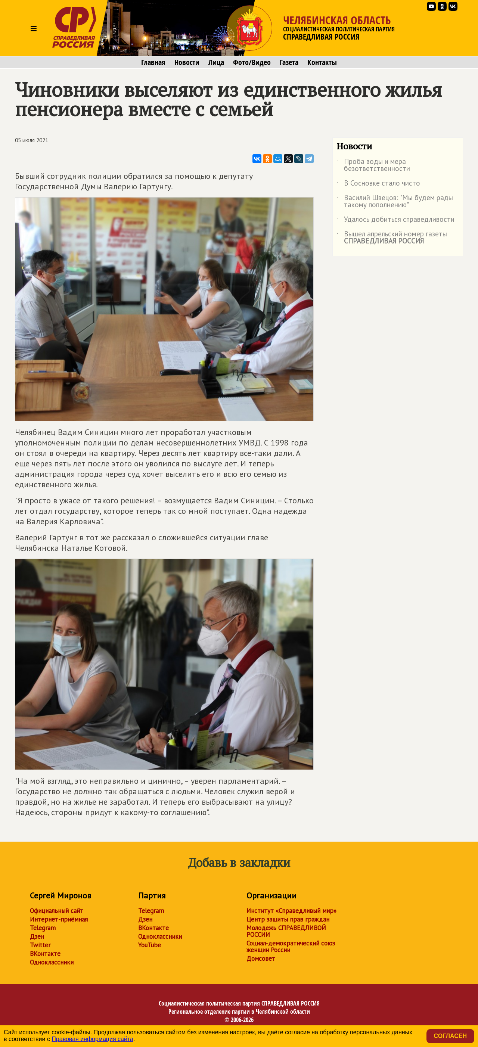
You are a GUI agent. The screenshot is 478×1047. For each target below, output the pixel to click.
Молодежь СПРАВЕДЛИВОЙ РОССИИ (286, 931)
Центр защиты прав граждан (287, 919)
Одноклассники (52, 962)
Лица (216, 62)
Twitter (40, 945)
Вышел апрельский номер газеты (391, 237)
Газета (289, 62)
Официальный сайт (56, 910)
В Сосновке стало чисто (378, 184)
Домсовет (260, 958)
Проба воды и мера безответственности (373, 165)
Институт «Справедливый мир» (291, 910)
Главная (153, 62)
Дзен (37, 936)
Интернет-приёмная (59, 919)
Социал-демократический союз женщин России (290, 946)
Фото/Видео (252, 62)
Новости (186, 62)
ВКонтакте (45, 953)
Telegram (43, 928)
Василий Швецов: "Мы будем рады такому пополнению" (394, 201)
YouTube (149, 945)
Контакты (322, 62)
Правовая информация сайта (92, 1039)
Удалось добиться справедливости (395, 221)
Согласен (450, 1036)
